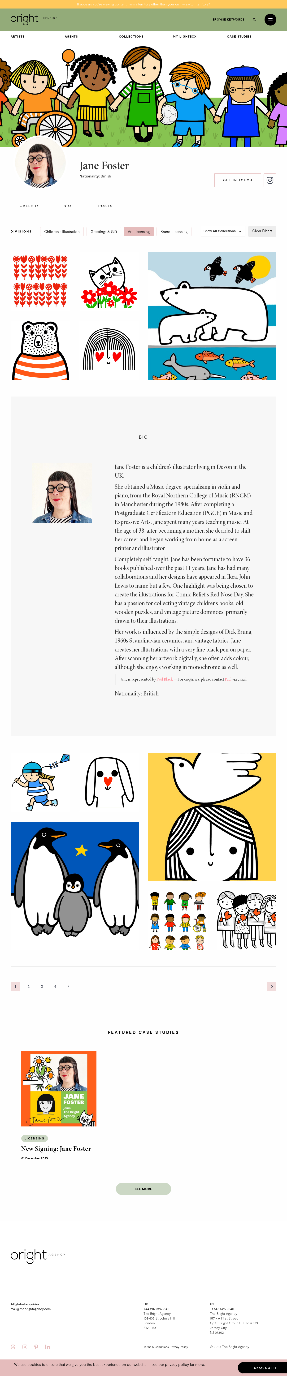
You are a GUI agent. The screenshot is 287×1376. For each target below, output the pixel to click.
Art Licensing (139, 223)
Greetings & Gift (104, 223)
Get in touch (237, 172)
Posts (105, 198)
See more (143, 1181)
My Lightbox (185, 28)
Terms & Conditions (156, 1339)
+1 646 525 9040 (222, 1301)
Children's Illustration (62, 223)
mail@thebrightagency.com (31, 1301)
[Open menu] (270, 12)
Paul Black (165, 672)
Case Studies (239, 28)
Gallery (29, 198)
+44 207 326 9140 (156, 1301)
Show (223, 224)
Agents (71, 28)
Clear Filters (262, 223)
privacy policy (177, 1364)
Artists (18, 28)
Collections (131, 28)
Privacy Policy (179, 1339)
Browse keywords (229, 11)
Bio (68, 198)
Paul (228, 672)
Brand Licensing (174, 223)
